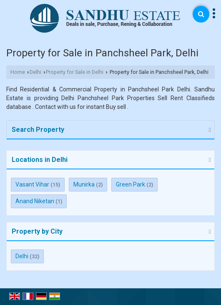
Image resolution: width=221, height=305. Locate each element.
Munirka (84, 184)
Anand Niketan (34, 201)
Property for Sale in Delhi (74, 72)
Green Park (130, 184)
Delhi (35, 72)
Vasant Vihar (32, 184)
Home (17, 72)
